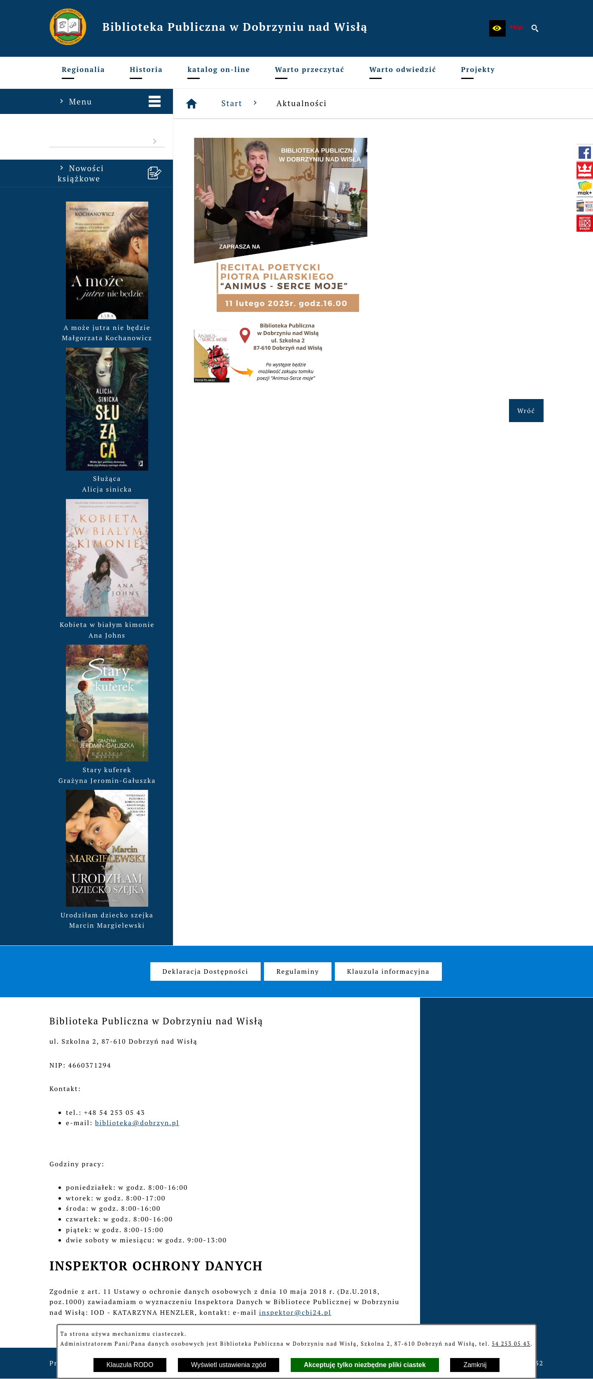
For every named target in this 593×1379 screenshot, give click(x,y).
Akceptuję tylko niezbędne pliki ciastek (365, 1364)
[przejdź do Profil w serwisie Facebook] (585, 152)
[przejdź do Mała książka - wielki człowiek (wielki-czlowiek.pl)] (585, 205)
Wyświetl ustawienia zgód (228, 1364)
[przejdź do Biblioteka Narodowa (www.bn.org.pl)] (585, 170)
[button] (497, 28)
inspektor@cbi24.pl (295, 1312)
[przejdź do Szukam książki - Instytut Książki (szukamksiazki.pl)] (585, 188)
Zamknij (474, 1364)
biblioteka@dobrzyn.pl (137, 1122)
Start (241, 103)
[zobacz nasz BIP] (516, 28)
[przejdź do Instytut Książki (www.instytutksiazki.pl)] (585, 223)
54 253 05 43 (511, 1343)
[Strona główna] (191, 103)
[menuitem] (83, 72)
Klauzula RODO (130, 1364)
